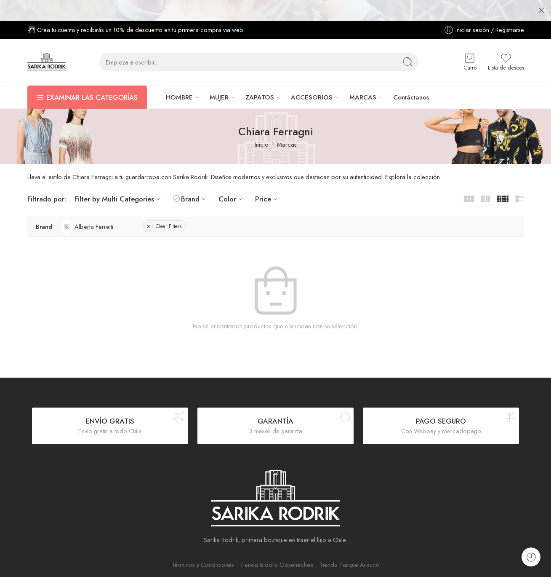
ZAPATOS (259, 82)
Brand (194, 184)
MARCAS (362, 82)
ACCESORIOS (312, 82)
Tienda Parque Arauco (349, 549)
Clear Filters (162, 211)
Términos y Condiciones (203, 549)
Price (267, 184)
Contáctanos (411, 82)
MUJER (219, 82)
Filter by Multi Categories (118, 184)
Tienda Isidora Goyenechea (277, 549)
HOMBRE (179, 82)
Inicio (262, 129)
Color (231, 184)
